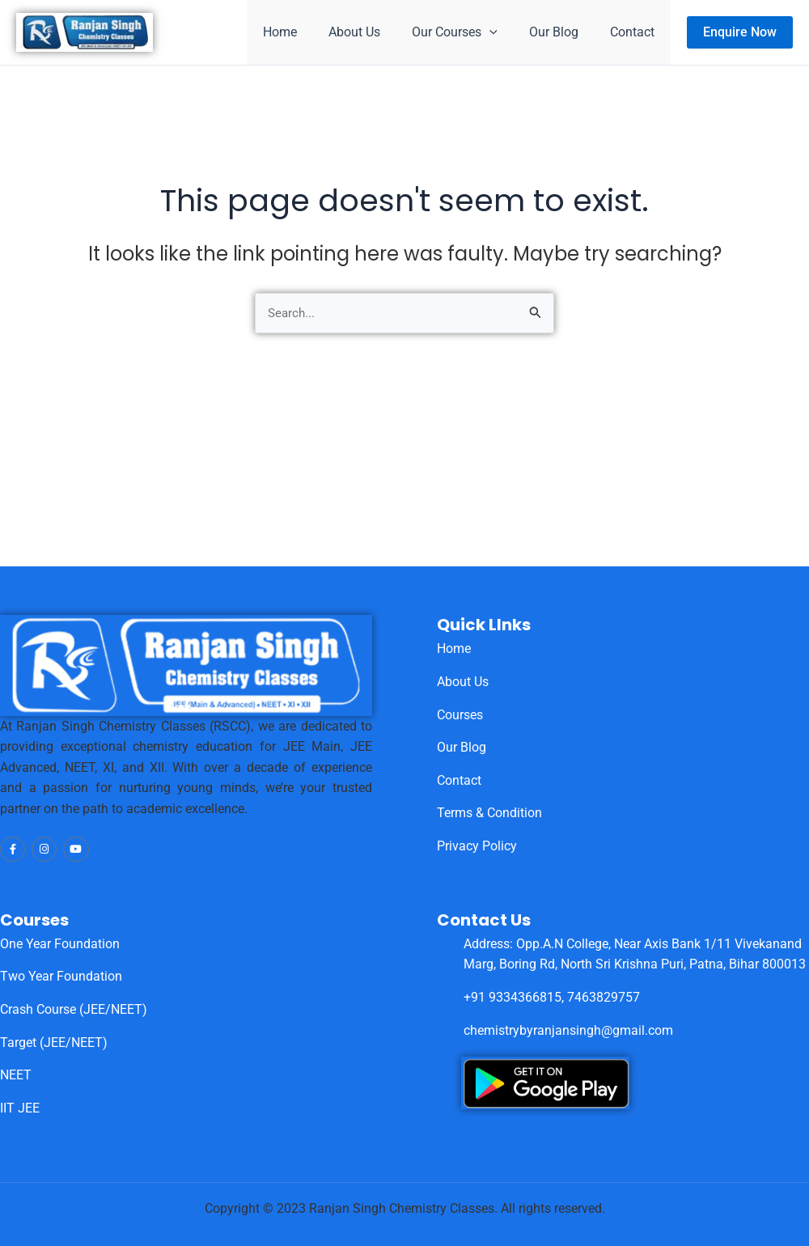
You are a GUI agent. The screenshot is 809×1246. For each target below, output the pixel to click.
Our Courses (469, 32)
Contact (635, 32)
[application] (504, 32)
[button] (740, 32)
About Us (374, 32)
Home (306, 32)
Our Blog (562, 32)
